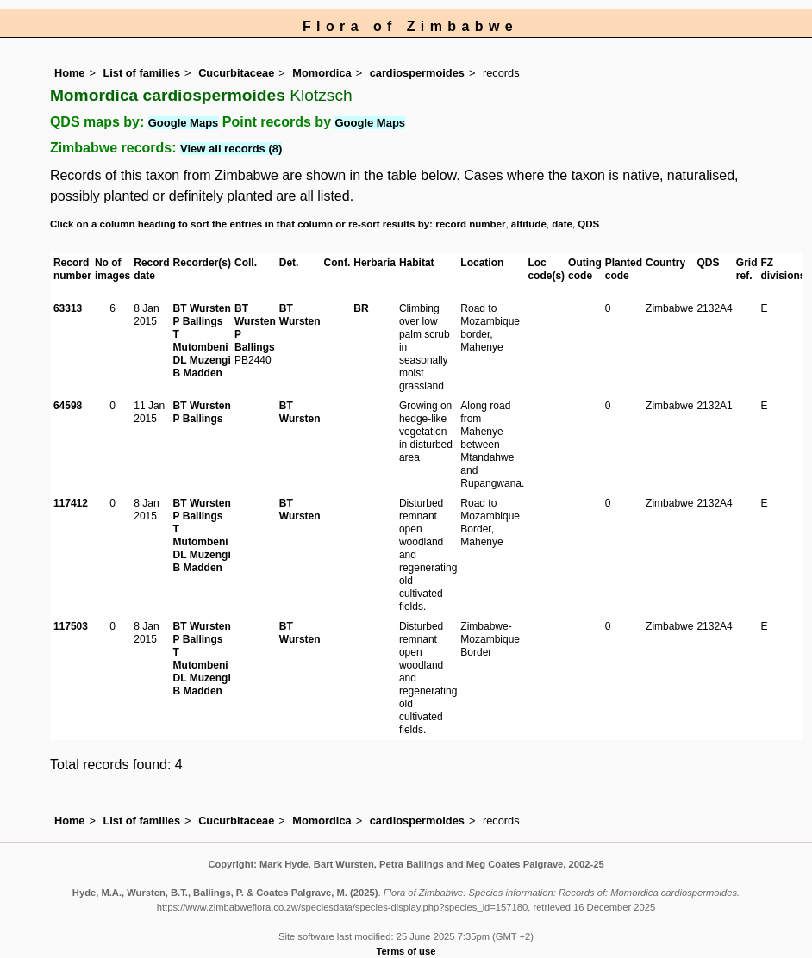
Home (69, 72)
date (562, 224)
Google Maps (183, 122)
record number (470, 224)
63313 (67, 308)
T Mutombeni (200, 340)
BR (360, 308)
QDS (588, 224)
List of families (141, 72)
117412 (70, 503)
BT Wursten (202, 308)
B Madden (197, 373)
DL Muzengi (202, 360)
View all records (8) (231, 148)
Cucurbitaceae (236, 72)
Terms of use (406, 951)
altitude (529, 224)
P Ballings (198, 321)
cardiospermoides (417, 72)
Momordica (321, 72)
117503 (70, 626)
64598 (67, 406)
